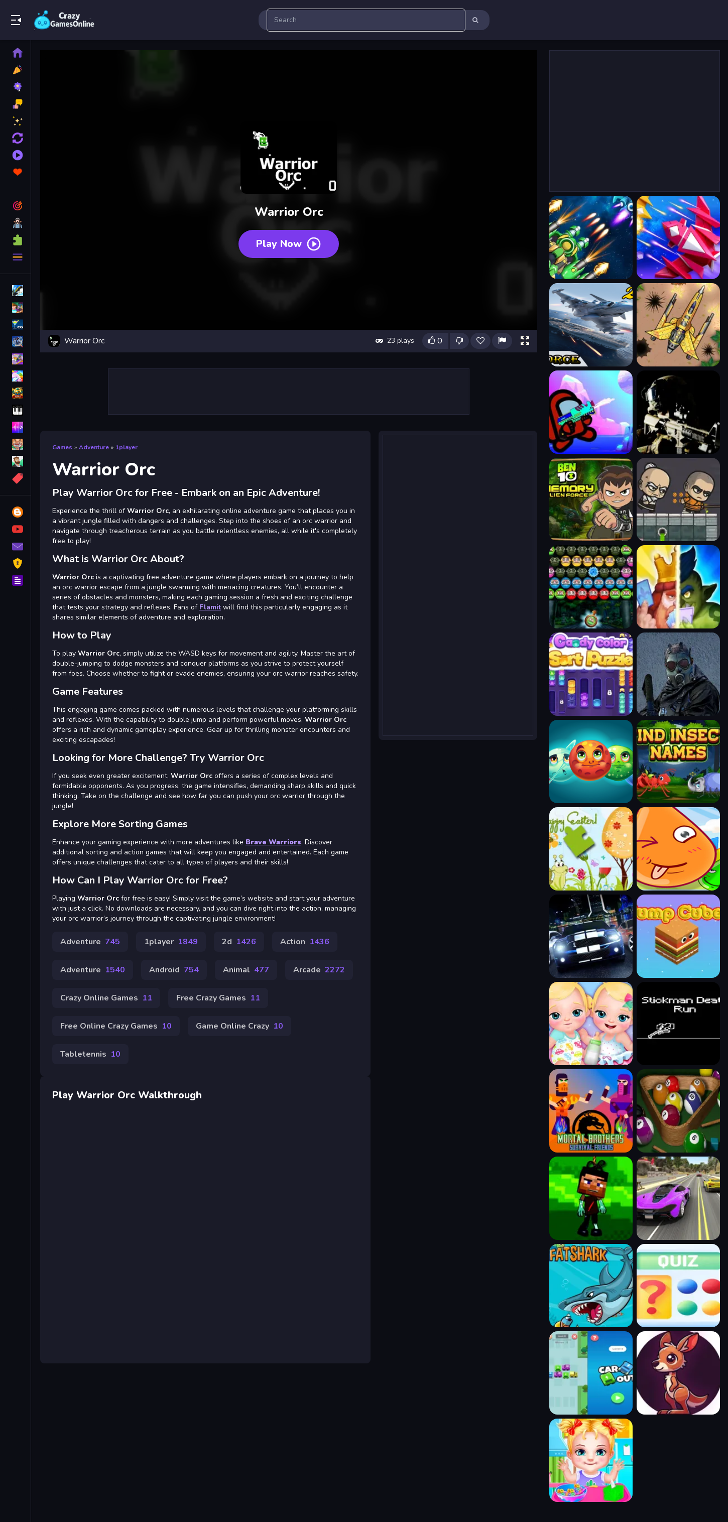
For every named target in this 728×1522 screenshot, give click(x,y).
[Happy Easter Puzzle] (591, 849)
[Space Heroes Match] (591, 761)
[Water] (678, 849)
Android (174, 970)
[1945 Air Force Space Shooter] (678, 237)
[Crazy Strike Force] (678, 674)
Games (62, 447)
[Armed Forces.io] (678, 412)
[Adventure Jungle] (678, 1373)
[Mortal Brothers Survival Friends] (591, 1111)
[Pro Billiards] (678, 1111)
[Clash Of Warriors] (678, 586)
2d (239, 942)
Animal (246, 970)
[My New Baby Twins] (591, 1023)
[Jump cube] (678, 936)
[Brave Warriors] (678, 499)
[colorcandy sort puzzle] (591, 674)
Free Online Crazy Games (116, 1026)
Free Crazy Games (218, 998)
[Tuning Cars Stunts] (591, 936)
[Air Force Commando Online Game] (678, 324)
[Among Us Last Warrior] (591, 412)
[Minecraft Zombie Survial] (591, 1198)
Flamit (210, 607)
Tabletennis (90, 1054)
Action (304, 942)
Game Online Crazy (239, 1026)
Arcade (319, 970)
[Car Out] (591, 1373)
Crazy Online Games (106, 998)
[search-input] (366, 20)
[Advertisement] (288, 391)
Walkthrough (170, 1095)
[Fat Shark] (591, 1285)
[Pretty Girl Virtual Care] (591, 1460)
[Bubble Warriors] (591, 586)
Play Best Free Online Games (64, 20)
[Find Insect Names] (678, 761)
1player (126, 447)
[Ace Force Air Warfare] (591, 324)
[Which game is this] (678, 1285)
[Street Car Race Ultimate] (678, 1198)
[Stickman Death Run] (678, 1023)
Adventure (94, 447)
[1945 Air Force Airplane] (591, 237)
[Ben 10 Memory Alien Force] (591, 499)
